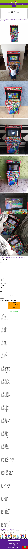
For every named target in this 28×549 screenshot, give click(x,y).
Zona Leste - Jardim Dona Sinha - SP (5, 510)
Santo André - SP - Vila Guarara (4, 433)
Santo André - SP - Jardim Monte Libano (5, 395)
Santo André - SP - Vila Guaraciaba (5, 431)
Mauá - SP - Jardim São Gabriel (4, 332)
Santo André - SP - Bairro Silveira (5, 371)
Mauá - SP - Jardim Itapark (4, 325)
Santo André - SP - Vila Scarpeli (4, 447)
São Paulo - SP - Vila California (4, 497)
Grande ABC (2, 314)
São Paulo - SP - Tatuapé (4, 495)
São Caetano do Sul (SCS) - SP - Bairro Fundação (7, 468)
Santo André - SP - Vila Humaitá (4, 436)
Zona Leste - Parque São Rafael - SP (5, 521)
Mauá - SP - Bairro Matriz (4, 316)
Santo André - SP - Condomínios (5, 379)
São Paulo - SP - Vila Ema (4, 498)
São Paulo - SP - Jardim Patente (4, 482)
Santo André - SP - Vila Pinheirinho (5, 445)
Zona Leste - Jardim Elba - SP (4, 512)
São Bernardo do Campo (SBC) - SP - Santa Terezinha (7, 462)
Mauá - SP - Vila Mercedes (4, 352)
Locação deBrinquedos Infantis (11, 4)
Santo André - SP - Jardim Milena (5, 393)
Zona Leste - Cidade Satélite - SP (5, 508)
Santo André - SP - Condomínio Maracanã (6, 378)
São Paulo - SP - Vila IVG (4, 501)
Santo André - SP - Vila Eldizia (4, 429)
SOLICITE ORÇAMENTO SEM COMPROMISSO (14, 540)
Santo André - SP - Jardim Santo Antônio (6, 403)
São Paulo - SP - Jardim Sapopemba (5, 485)
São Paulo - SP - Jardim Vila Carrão (5, 487)
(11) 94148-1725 (14, 545)
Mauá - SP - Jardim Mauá (4, 327)
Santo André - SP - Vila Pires (4, 446)
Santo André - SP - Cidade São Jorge (5, 377)
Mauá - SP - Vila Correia (3, 346)
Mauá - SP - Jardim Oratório (4, 329)
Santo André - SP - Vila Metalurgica (5, 443)
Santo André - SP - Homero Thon (5, 380)
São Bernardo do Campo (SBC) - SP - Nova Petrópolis (7, 458)
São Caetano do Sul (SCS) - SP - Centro (5, 470)
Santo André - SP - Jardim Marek (5, 392)
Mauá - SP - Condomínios (4, 320)
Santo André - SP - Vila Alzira (4, 420)
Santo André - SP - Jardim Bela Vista (5, 384)
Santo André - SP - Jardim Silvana (5, 404)
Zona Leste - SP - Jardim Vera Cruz (5, 525)
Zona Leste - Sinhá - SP (3, 524)
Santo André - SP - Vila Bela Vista (5, 424)
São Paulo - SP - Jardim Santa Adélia (5, 484)
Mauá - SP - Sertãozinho (4, 340)
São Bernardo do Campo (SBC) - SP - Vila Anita (6, 463)
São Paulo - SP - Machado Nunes (5, 488)
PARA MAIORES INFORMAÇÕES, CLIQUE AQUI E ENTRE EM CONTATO (14, 302)
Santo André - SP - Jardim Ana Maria (5, 383)
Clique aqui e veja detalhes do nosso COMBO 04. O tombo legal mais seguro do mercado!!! (14, 10)
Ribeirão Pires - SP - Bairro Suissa (5, 358)
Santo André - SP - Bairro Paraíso (5, 369)
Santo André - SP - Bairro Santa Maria (5, 370)
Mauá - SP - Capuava (3, 317)
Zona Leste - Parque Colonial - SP (5, 520)
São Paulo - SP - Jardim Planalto (5, 483)
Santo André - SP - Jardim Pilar (4, 397)
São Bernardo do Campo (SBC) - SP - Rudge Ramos (7, 461)
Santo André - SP (3, 364)
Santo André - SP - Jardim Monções (5, 394)
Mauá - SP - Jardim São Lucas (4, 333)
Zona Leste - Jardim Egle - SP (4, 511)
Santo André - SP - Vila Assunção (5, 421)
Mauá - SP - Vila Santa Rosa (4, 354)
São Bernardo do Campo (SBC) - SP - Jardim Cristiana (7, 455)
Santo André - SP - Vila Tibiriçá (4, 450)
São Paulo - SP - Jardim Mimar (4, 481)
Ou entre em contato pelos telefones (14, 306)
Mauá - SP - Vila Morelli (3, 353)
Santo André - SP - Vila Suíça (4, 449)
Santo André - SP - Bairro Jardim (5, 368)
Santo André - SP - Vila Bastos (4, 423)
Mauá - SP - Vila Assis (3, 343)
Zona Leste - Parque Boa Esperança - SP (6, 519)
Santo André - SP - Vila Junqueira (5, 437)
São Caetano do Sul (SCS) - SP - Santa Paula (6, 475)
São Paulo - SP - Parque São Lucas (5, 493)
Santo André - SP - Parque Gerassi (5, 411)
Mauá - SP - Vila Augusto (4, 344)
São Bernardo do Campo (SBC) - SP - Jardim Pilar (7, 456)
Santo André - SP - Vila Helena (4, 435)
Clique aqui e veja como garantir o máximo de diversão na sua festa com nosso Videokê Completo (14, 15)
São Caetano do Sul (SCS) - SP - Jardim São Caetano (7, 471)
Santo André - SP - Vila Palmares (5, 444)
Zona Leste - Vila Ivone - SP (4, 526)
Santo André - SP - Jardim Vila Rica (5, 407)
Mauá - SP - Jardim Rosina (4, 331)
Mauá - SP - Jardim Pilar (4, 330)
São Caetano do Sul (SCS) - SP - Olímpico (6, 473)
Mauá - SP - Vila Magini (3, 351)
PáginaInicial (2, 4)
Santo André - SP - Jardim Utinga (5, 406)
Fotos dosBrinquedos (21, 4)
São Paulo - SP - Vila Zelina (4, 507)
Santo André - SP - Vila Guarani (4, 432)
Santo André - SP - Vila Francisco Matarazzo (6, 430)
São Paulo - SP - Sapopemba (4, 494)
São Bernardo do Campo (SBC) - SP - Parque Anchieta (7, 459)
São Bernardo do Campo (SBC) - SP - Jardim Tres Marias (7, 457)
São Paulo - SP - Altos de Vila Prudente (5, 476)
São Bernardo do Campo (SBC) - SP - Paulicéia (6, 460)
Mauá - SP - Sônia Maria (3, 341)
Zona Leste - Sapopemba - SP (4, 523)
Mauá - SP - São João (3, 339)
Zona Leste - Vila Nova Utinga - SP (5, 527)
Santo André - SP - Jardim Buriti (4, 385)
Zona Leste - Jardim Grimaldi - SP (5, 513)
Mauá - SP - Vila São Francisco (4, 355)
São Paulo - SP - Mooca (3, 489)
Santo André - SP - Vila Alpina (4, 418)
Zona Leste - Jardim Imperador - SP (5, 514)
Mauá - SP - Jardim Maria (4, 326)
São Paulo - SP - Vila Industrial (4, 500)
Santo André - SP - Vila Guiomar (4, 434)
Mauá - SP (2, 315)
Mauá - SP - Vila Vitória (3, 356)
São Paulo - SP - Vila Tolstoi (4, 506)
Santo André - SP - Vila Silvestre (5, 448)
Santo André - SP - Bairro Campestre (5, 367)
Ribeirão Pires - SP (3, 357)
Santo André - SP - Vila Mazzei (4, 442)
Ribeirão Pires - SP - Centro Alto (5, 359)
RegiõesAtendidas (26, 4)
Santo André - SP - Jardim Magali (5, 391)
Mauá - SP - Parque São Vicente (4, 338)
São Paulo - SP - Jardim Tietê (4, 486)
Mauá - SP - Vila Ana (3, 342)
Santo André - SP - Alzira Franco (5, 366)
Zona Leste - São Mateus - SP (4, 522)
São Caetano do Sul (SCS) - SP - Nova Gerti (6, 472)
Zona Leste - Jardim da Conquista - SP (5, 509)
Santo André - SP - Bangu (4, 372)
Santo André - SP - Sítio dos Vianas (5, 417)
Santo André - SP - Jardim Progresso (5, 398)
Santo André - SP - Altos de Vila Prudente (6, 365)
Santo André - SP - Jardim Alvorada (5, 382)
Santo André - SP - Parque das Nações (5, 410)
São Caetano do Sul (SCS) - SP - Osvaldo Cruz (6, 474)
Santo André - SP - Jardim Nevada (5, 396)
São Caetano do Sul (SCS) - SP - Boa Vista (6, 469)
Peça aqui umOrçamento (14, 6)
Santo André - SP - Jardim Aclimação (5, 381)
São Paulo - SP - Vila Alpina (4, 496)
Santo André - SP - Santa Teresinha (5, 416)
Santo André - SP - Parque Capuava (5, 409)
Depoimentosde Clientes (17, 4)
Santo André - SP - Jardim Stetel (5, 405)
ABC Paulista (2, 313)
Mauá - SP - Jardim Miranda (4, 328)
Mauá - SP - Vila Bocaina (4, 345)
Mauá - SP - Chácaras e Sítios (4, 319)
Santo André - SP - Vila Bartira (4, 422)
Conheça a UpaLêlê (6, 4)
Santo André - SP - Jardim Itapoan (5, 390)
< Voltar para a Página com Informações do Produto (7, 22)
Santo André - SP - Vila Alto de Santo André (6, 419)
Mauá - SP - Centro (3, 318)
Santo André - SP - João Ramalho (5, 408)
